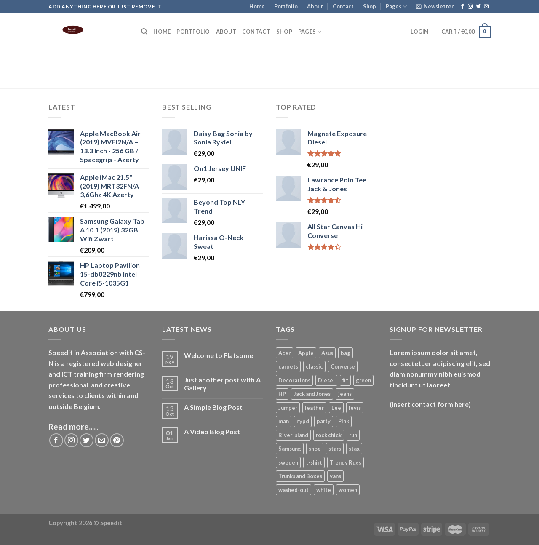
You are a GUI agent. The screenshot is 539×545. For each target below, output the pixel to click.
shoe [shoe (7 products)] (315, 448)
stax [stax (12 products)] (354, 448)
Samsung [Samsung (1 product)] (289, 448)
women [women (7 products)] (348, 489)
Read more (68, 426)
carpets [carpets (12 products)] (288, 366)
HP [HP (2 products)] (282, 393)
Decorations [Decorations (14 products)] (294, 380)
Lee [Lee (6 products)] (336, 407)
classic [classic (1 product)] (314, 366)
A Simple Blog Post (213, 407)
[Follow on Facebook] (462, 7)
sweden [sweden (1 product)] (288, 462)
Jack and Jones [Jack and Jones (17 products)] (312, 393)
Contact (343, 6)
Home (257, 6)
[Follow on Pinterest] (117, 440)
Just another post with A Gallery (222, 384)
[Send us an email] (486, 7)
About (315, 6)
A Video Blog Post (212, 431)
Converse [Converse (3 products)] (343, 366)
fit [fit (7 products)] (345, 380)
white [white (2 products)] (323, 489)
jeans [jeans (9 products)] (345, 393)
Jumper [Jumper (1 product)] (287, 407)
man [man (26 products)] (283, 421)
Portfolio (286, 6)
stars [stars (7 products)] (334, 448)
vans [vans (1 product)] (335, 476)
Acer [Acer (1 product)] (284, 353)
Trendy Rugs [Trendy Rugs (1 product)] (345, 462)
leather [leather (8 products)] (314, 407)
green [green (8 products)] (363, 380)
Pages (396, 7)
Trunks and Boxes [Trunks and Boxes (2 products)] (300, 476)
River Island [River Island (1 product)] (293, 435)
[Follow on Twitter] (478, 7)
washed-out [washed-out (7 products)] (293, 489)
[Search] (144, 32)
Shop (369, 6)
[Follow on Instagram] (470, 7)
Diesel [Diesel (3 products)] (326, 380)
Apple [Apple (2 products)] (306, 353)
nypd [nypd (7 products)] (302, 421)
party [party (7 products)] (324, 421)
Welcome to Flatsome (218, 355)
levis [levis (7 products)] (355, 407)
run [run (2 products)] (353, 435)
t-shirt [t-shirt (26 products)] (314, 462)
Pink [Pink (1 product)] (343, 421)
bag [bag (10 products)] (345, 353)
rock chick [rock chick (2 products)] (329, 435)
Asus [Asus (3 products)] (327, 353)
